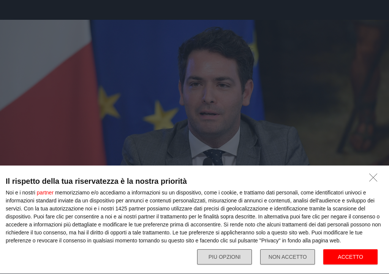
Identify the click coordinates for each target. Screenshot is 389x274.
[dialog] (194, 220)
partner (45, 192)
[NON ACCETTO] (375, 180)
